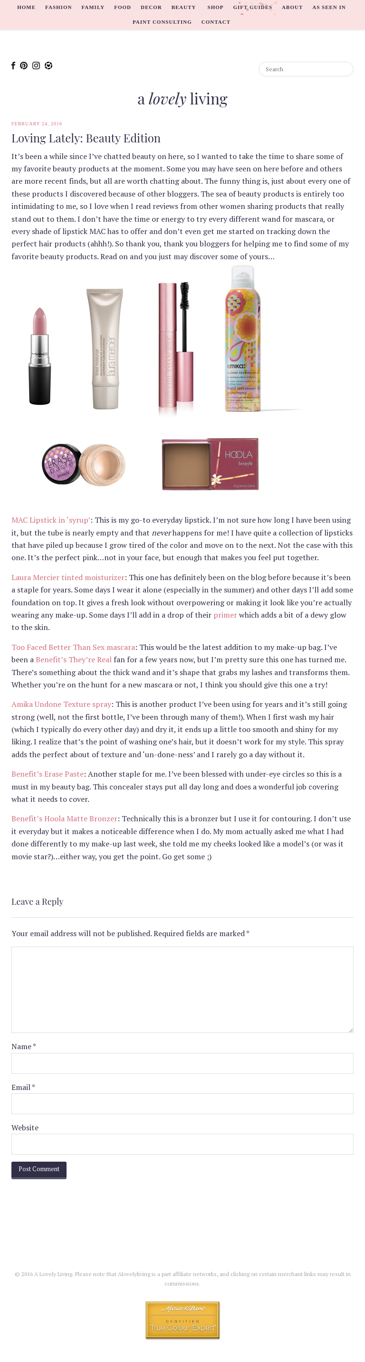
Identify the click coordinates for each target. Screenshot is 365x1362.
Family (93, 7)
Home (26, 7)
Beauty (184, 7)
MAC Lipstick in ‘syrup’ (50, 520)
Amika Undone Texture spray (61, 704)
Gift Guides (252, 7)
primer (225, 615)
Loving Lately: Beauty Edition (86, 138)
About (292, 7)
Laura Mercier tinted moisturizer (68, 577)
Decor (151, 7)
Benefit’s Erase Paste (47, 774)
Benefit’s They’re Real (74, 659)
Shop (216, 7)
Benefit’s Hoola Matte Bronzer (64, 818)
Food (122, 7)
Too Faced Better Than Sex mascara (73, 647)
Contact (216, 22)
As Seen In (329, 7)
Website (24, 1127)
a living (182, 98)
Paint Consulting (162, 22)
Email (23, 1087)
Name (23, 1046)
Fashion (58, 7)
